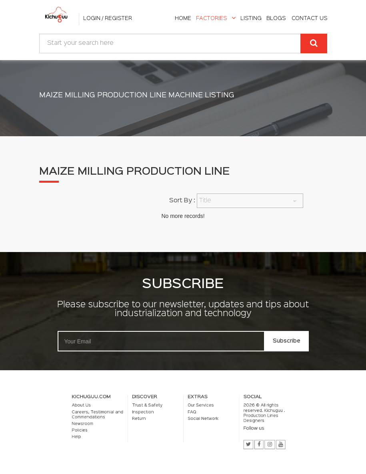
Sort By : (182, 201)
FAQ (190, 413)
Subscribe (286, 341)
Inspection (148, 413)
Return (145, 419)
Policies (94, 429)
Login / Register (107, 18)
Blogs (276, 18)
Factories (216, 18)
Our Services (198, 407)
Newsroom (97, 423)
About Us (96, 407)
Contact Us (309, 18)
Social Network (200, 419)
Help (92, 435)
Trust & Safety (152, 407)
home (183, 18)
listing (251, 18)
